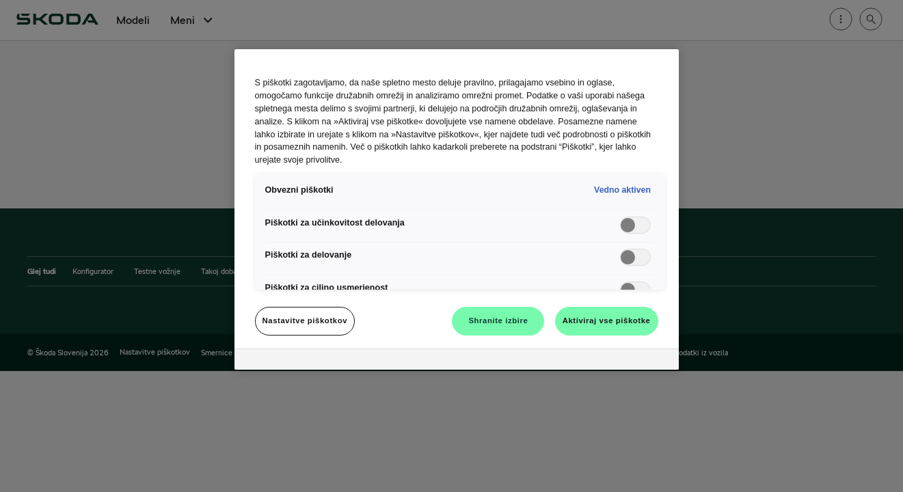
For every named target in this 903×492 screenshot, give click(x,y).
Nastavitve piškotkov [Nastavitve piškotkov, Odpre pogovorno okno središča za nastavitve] (305, 320)
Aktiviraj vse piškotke (607, 320)
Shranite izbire (498, 320)
